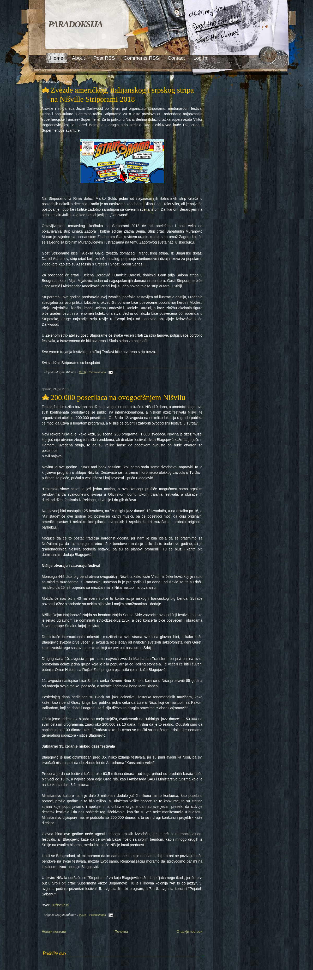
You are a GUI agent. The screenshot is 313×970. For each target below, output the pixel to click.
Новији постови (54, 931)
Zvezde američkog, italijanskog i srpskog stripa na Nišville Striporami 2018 (122, 94)
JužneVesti (60, 905)
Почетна (121, 931)
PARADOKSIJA (75, 24)
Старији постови (189, 931)
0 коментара (97, 372)
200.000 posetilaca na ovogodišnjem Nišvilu (118, 397)
